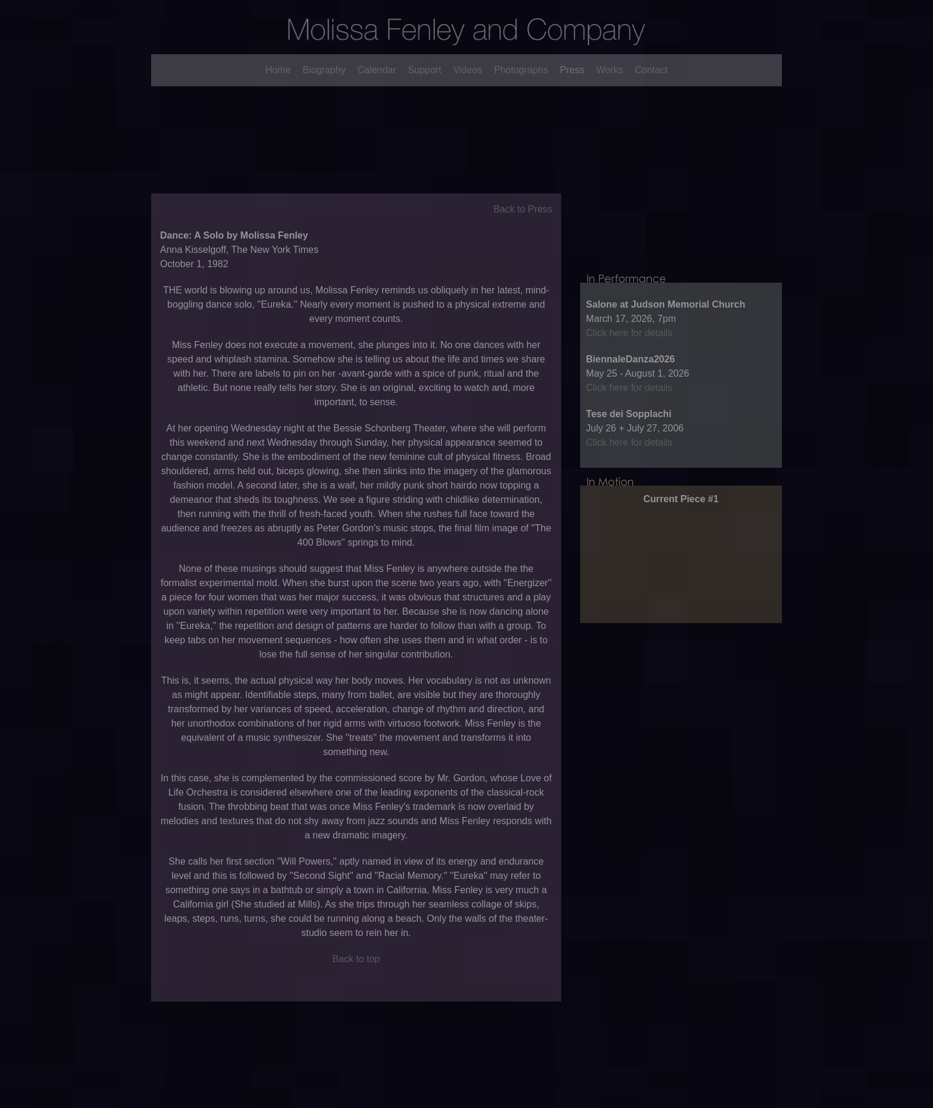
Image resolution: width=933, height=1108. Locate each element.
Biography (324, 70)
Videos (468, 70)
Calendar (377, 70)
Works (609, 70)
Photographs (521, 70)
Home (278, 70)
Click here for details (629, 367)
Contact (651, 70)
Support (425, 70)
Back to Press (522, 226)
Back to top (356, 976)
